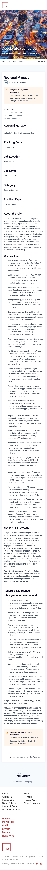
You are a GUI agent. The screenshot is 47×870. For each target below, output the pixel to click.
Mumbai (6, 832)
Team (26, 793)
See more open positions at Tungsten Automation (23, 757)
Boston (6, 818)
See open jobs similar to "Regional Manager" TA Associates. (22, 100)
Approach (7, 797)
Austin (5, 825)
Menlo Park (8, 821)
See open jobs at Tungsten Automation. (24, 95)
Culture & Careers (10, 806)
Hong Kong (8, 835)
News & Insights (32, 803)
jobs (14, 61)
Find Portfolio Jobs (11, 809)
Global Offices (9, 803)
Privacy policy (17, 782)
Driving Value (30, 800)
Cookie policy (28, 782)
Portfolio (28, 797)
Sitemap (30, 863)
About (5, 793)
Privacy (5, 863)
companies (5, 61)
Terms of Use (17, 863)
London (6, 828)
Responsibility (9, 800)
